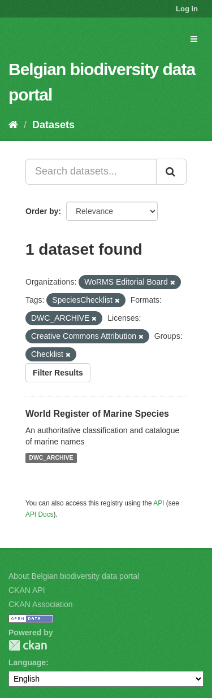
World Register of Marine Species (97, 413)
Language (27, 662)
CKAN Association (40, 604)
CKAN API (26, 590)
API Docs (39, 514)
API (158, 503)
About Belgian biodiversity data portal (73, 576)
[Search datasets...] (91, 172)
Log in (187, 9)
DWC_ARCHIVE (51, 458)
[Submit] (171, 172)
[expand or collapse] (194, 39)
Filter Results (58, 372)
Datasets (53, 124)
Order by (41, 211)
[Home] (13, 124)
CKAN (27, 645)
